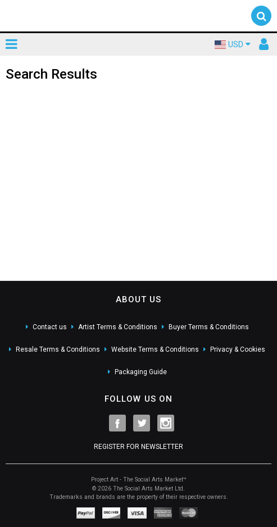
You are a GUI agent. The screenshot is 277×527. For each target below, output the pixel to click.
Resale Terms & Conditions (58, 349)
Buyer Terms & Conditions (209, 327)
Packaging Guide (141, 372)
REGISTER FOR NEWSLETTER (138, 447)
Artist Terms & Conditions (117, 327)
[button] (261, 16)
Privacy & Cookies (237, 349)
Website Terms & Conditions (155, 349)
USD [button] (233, 44)
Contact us (50, 327)
